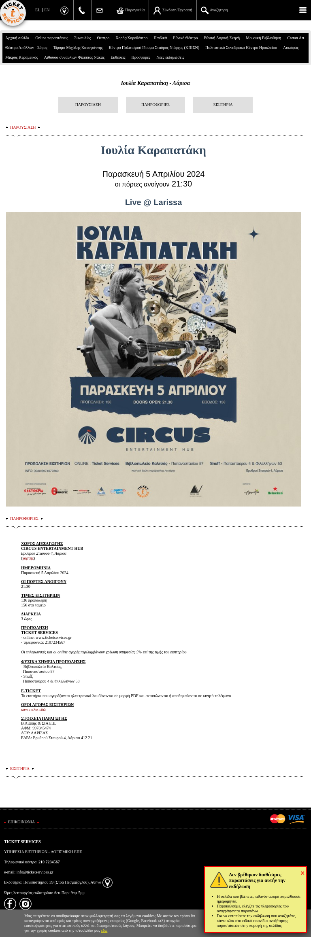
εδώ (104, 930)
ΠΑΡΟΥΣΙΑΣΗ (88, 104)
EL (37, 10)
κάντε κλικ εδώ (33, 709)
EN (46, 10)
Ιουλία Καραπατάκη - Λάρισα (155, 83)
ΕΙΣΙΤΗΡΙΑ (223, 104)
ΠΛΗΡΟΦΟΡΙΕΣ (155, 104)
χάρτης (28, 558)
